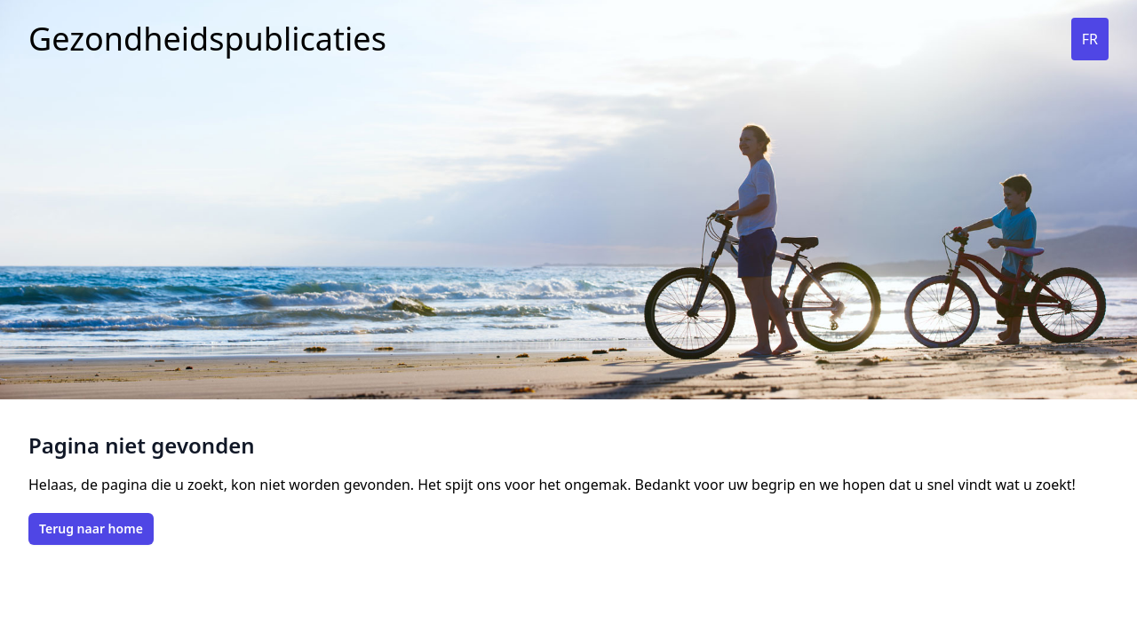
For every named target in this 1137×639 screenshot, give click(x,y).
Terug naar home (91, 528)
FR (1090, 39)
